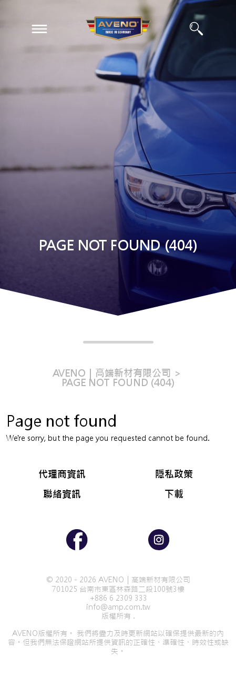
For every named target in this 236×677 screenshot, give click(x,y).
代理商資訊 (62, 474)
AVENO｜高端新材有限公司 (112, 373)
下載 (174, 494)
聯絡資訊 (62, 494)
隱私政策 (174, 474)
